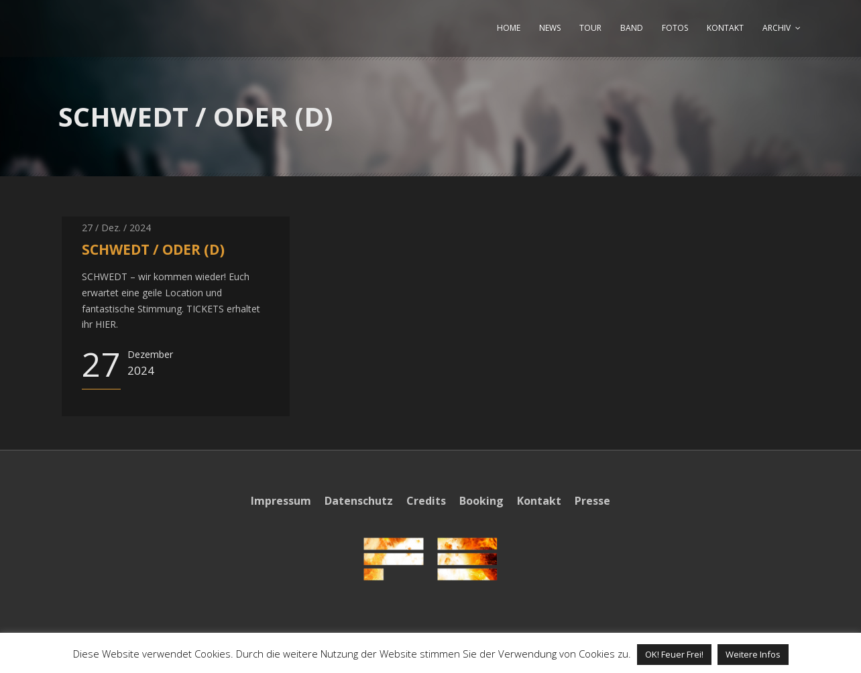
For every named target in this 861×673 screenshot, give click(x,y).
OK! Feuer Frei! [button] (674, 654)
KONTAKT (725, 28)
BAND (631, 28)
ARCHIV (776, 28)
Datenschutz (359, 500)
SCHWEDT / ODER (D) (153, 249)
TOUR (590, 28)
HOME (508, 28)
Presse (592, 500)
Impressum (281, 500)
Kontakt (539, 500)
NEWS (550, 28)
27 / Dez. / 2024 (116, 227)
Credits (426, 500)
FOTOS (675, 28)
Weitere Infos (753, 654)
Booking (481, 500)
